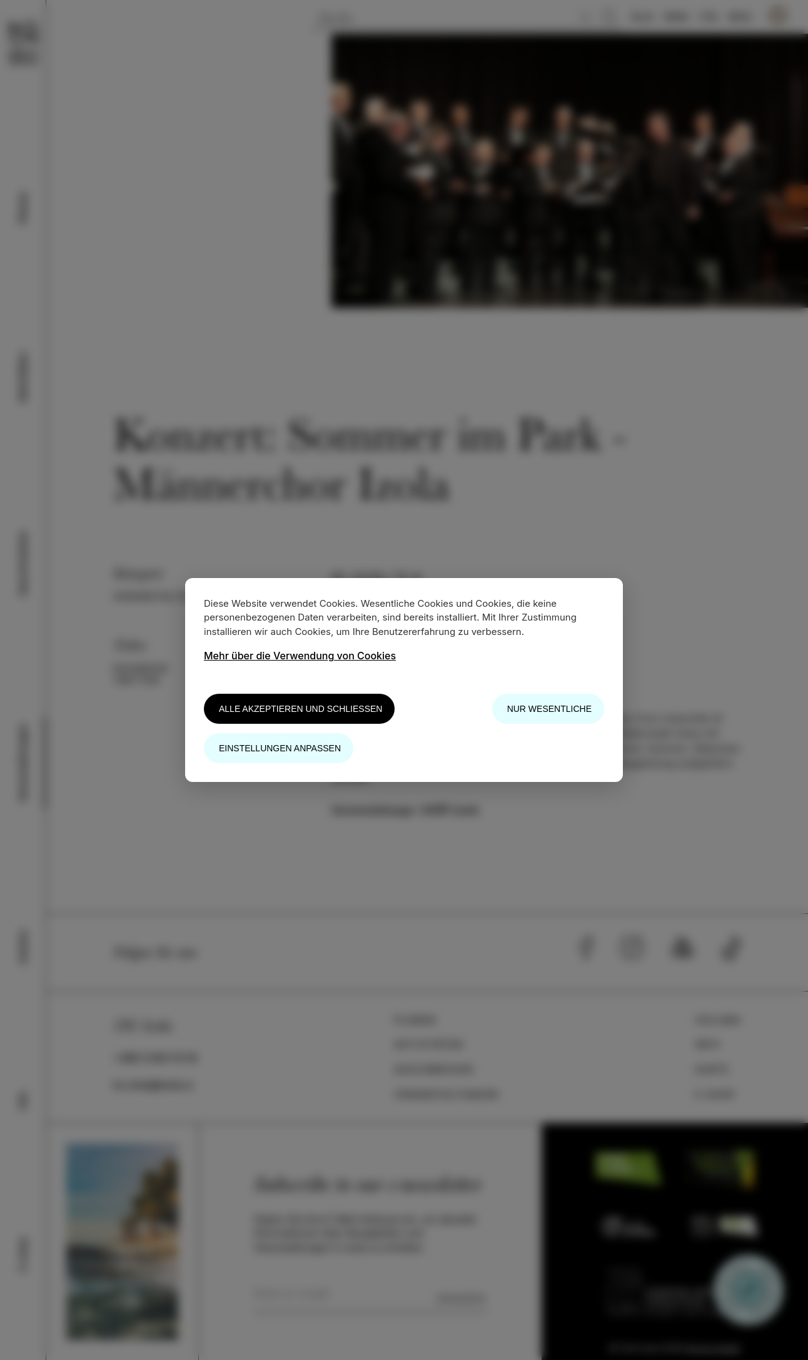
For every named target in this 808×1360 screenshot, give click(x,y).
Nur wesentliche (549, 709)
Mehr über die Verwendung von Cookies (300, 655)
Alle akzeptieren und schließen (300, 709)
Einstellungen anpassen (280, 748)
